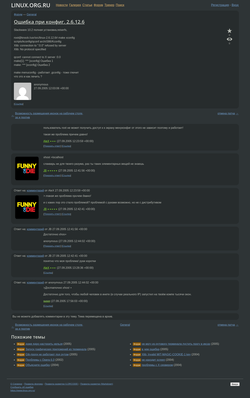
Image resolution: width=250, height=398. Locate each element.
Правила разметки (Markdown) (96, 384)
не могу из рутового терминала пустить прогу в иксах (176, 343)
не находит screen (153, 359)
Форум (98, 5)
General (32, 14)
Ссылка (19, 104)
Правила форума (33, 384)
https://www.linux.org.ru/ (22, 390)
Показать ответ (52, 146)
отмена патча (226, 113)
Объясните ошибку (38, 365)
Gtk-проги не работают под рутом (47, 354)
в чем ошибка (150, 349)
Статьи (87, 5)
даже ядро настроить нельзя (44, 343)
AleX (46, 141)
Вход (235, 5)
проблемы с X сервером (157, 365)
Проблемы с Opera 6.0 (40, 359)
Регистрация (220, 5)
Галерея (75, 5)
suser (46, 301)
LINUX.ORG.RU (30, 5)
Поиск (120, 5)
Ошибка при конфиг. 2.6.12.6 (49, 21)
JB (45, 170)
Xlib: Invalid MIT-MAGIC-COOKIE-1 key (166, 354)
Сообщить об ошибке (22, 387)
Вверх (235, 384)
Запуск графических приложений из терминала (56, 349)
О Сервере (16, 384)
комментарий (35, 190)
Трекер (109, 5)
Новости (62, 5)
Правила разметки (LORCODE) (61, 384)
